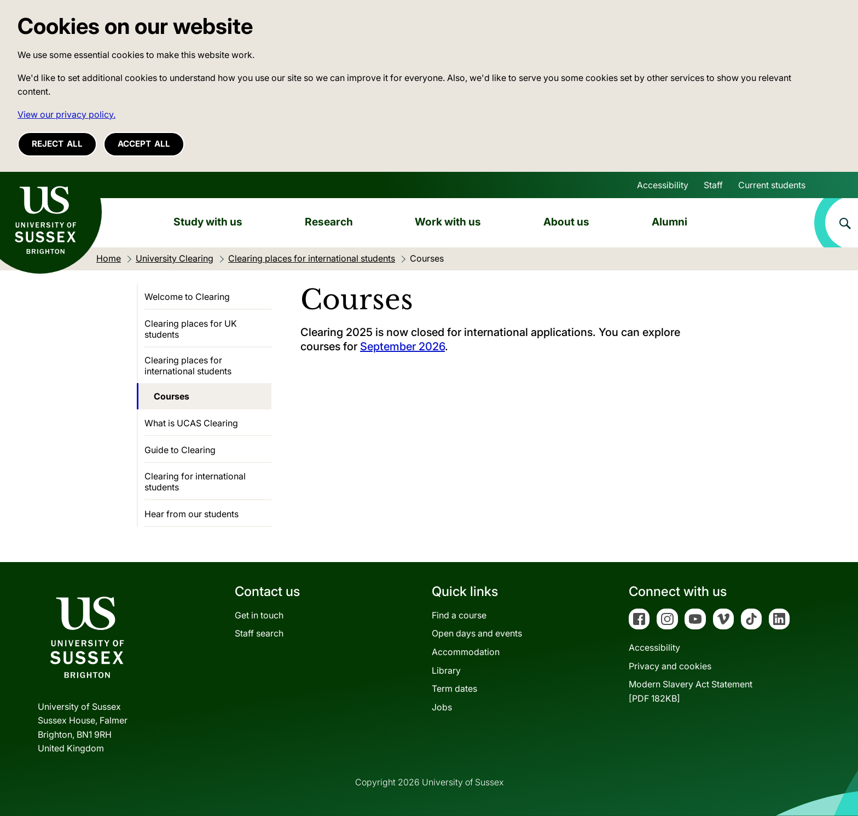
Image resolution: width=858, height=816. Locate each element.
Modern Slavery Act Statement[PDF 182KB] (690, 691)
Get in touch (259, 615)
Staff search (259, 633)
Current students (771, 185)
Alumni (669, 221)
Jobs (442, 707)
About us (566, 221)
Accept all (144, 143)
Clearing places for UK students (190, 329)
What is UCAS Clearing (191, 423)
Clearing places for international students (187, 366)
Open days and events (477, 633)
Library (446, 670)
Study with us (207, 221)
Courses (171, 396)
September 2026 (402, 346)
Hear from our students (191, 513)
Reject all (57, 143)
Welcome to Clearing (187, 296)
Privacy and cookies (670, 666)
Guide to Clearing (180, 449)
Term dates (454, 688)
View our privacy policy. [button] (66, 114)
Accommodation (466, 651)
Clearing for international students (195, 482)
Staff (713, 185)
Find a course (459, 615)
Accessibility (662, 185)
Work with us (448, 221)
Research (329, 221)
